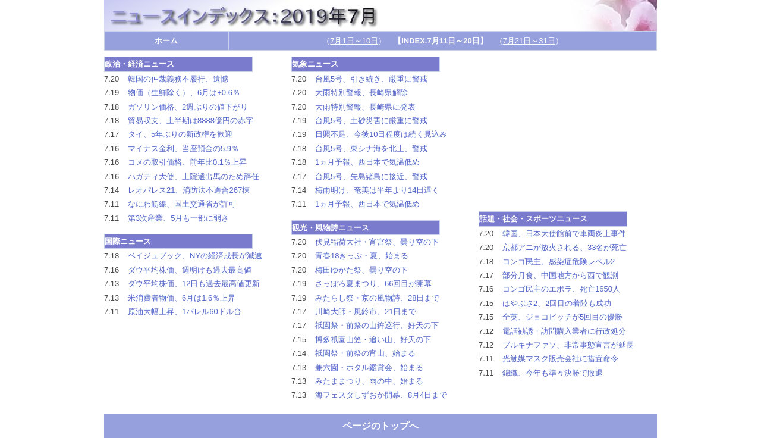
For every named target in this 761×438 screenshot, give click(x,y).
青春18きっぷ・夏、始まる (361, 255)
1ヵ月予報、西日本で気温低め (367, 162)
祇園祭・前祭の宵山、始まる (365, 353)
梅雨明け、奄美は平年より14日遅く (377, 190)
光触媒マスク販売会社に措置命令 (560, 358)
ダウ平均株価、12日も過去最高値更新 (194, 283)
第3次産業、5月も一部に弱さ (178, 218)
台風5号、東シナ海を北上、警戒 (371, 148)
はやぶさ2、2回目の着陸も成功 (556, 303)
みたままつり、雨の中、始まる (369, 381)
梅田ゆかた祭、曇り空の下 (361, 269)
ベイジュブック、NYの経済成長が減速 (195, 255)
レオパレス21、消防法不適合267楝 (189, 190)
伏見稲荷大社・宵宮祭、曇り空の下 (377, 241)
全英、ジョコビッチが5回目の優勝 (562, 316)
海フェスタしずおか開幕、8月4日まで (381, 394)
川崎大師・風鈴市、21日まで (365, 311)
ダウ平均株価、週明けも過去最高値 (189, 269)
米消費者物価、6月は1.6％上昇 (181, 297)
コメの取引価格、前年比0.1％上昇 (187, 162)
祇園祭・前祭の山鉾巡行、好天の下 (377, 325)
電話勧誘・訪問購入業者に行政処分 (564, 331)
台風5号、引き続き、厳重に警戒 (371, 78)
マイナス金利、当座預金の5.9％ (183, 148)
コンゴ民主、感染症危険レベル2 (558, 261)
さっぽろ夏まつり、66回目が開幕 (373, 283)
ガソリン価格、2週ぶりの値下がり (188, 106)
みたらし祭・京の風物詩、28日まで (377, 297)
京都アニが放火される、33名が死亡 (564, 247)
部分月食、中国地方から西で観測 (560, 275)
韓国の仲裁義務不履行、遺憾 (178, 78)
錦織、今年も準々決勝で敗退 (552, 372)
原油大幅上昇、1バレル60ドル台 (184, 311)
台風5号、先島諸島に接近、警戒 (371, 176)
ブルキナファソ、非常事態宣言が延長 (568, 344)
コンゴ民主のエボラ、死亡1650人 (561, 288)
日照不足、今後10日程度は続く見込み (381, 134)
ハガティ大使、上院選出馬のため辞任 (193, 176)
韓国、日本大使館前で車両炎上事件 (564, 233)
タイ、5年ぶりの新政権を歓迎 (180, 134)
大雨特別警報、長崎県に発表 (365, 106)
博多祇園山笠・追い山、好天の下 (373, 339)
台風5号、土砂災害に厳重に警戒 (371, 120)
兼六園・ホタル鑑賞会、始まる (369, 367)
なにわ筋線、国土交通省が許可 (182, 203)
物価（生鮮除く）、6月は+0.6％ (184, 92)
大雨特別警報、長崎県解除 (361, 92)
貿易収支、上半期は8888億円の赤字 (190, 120)
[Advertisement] (568, 131)
